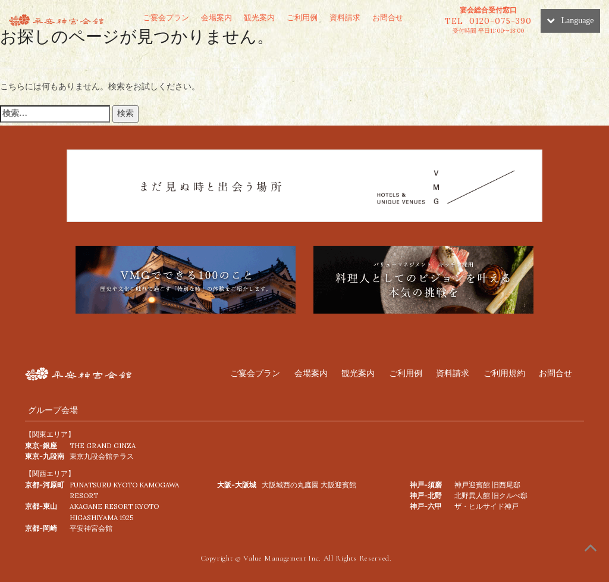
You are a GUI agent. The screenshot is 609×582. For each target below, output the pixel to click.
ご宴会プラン (166, 17)
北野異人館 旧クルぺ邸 (491, 495)
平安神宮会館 (91, 528)
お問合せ (387, 17)
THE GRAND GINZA (103, 445)
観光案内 (259, 17)
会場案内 (216, 17)
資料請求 (344, 17)
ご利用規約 (504, 373)
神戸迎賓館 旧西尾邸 (487, 484)
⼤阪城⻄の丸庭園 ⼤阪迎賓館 (309, 484)
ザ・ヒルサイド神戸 (486, 506)
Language (570, 20)
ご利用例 (302, 17)
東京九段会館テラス (102, 456)
